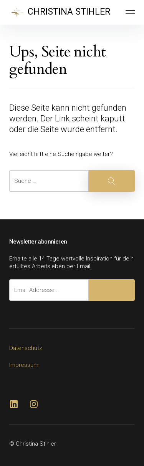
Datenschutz (25, 348)
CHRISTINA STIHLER (69, 12)
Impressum (23, 365)
